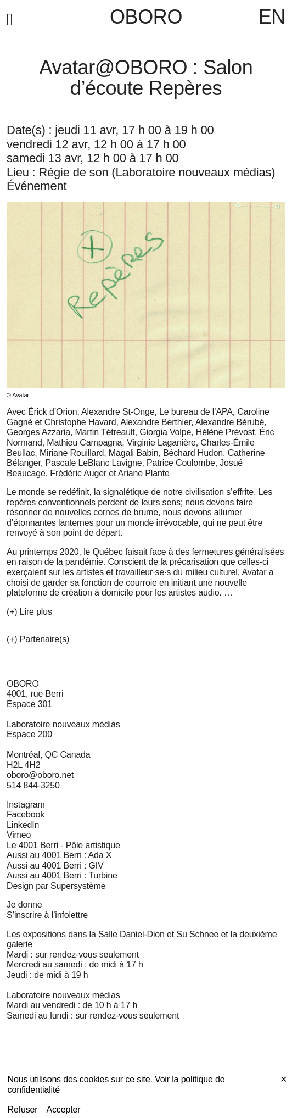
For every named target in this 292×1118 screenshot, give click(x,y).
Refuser (23, 1109)
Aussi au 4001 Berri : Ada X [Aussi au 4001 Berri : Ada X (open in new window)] (59, 855)
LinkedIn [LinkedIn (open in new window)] (23, 825)
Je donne (24, 904)
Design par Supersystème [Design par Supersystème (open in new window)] (56, 886)
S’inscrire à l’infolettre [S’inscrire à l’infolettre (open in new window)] (47, 915)
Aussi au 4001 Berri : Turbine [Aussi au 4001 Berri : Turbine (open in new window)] (62, 875)
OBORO (146, 17)
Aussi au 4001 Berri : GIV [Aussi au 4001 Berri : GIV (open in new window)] (55, 865)
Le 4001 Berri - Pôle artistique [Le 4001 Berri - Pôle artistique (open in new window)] (63, 845)
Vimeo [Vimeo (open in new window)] (19, 834)
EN (272, 16)
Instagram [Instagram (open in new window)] (26, 804)
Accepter (64, 1109)
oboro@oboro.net (40, 775)
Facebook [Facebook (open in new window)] (25, 814)
